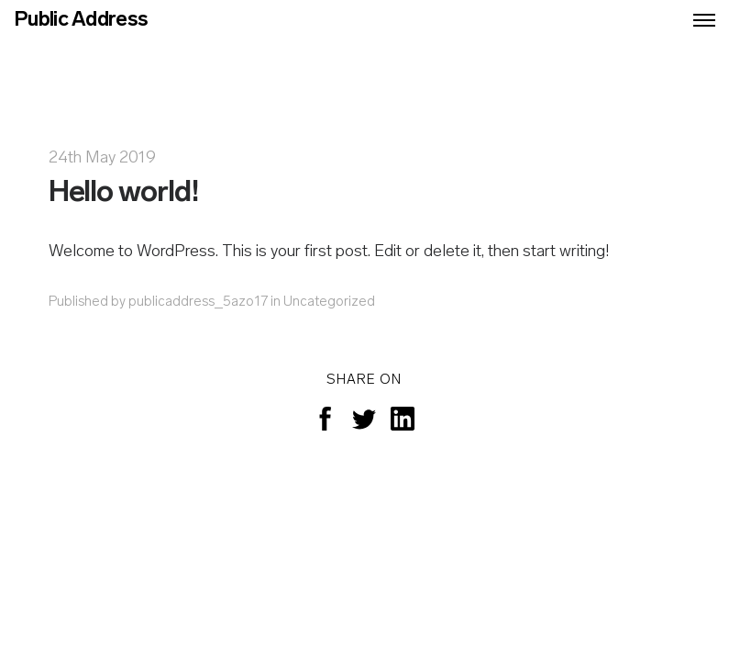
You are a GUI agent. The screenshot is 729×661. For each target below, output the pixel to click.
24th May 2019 (102, 158)
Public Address (81, 21)
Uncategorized (329, 302)
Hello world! (124, 193)
